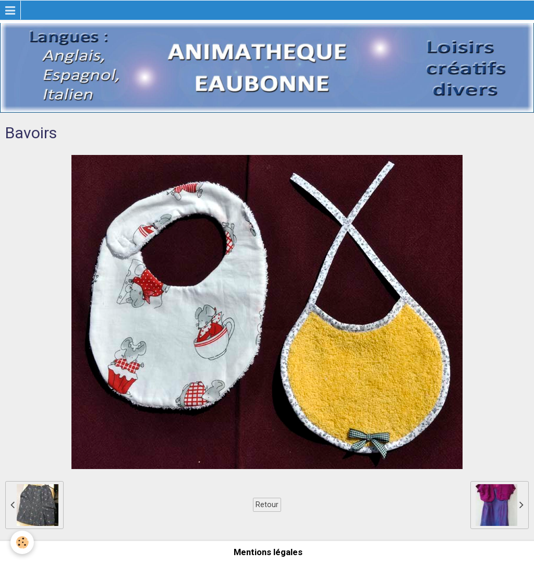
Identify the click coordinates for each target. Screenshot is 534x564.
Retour (267, 504)
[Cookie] (22, 542)
